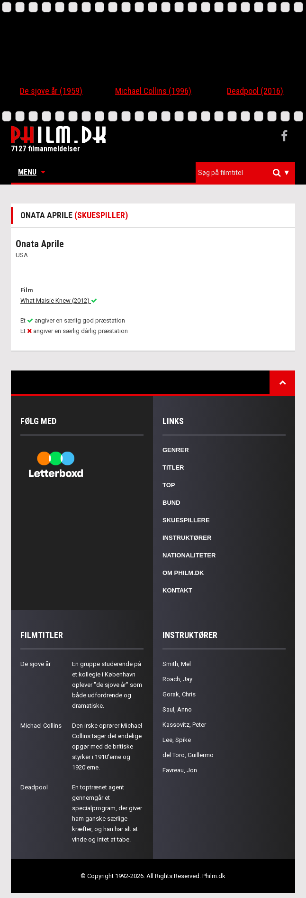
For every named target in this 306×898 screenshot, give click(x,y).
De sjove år (35, 663)
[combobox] (245, 173)
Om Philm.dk (183, 572)
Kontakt (177, 590)
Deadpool (34, 787)
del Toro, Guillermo (188, 755)
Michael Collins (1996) (153, 91)
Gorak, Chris (179, 694)
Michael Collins (41, 725)
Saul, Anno (177, 709)
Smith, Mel (176, 663)
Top (168, 485)
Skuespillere (186, 520)
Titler (173, 467)
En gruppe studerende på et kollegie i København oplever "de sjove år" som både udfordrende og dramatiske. (107, 684)
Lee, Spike (176, 739)
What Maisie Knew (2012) (58, 300)
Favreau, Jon (179, 770)
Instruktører (186, 537)
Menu (31, 171)
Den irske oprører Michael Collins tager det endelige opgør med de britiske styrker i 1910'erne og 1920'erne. (107, 746)
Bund (171, 502)
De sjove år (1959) (51, 91)
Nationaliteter (189, 555)
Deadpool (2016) (255, 91)
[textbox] (247, 172)
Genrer (175, 450)
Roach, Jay (177, 679)
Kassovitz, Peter (184, 724)
